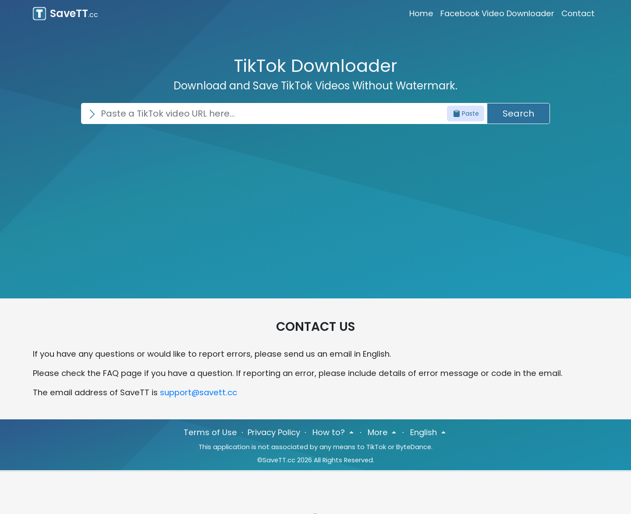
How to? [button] (329, 432)
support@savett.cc (198, 392)
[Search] (284, 113)
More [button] (379, 432)
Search (518, 113)
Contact (578, 13)
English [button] (424, 432)
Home (421, 13)
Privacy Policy (274, 432)
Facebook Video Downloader (497, 13)
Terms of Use (210, 432)
